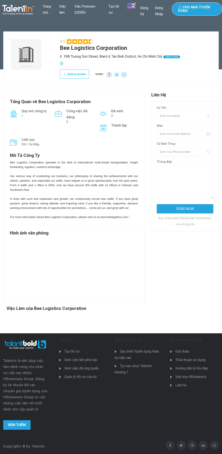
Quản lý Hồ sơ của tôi (80, 377)
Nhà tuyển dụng (128, 340)
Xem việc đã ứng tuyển (81, 368)
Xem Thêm (17, 425)
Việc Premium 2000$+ (84, 9)
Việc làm (62, 9)
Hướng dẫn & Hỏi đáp (191, 368)
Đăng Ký (144, 11)
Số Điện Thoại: (166, 143)
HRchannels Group (186, 340)
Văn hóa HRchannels (190, 377)
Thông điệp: (165, 161)
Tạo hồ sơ (114, 9)
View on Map (171, 57)
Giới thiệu (182, 351)
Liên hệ (180, 385)
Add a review (74, 74)
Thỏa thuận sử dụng (190, 360)
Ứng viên (66, 340)
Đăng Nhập (159, 11)
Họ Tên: (162, 107)
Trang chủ (47, 9)
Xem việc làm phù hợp (80, 360)
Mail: (160, 125)
